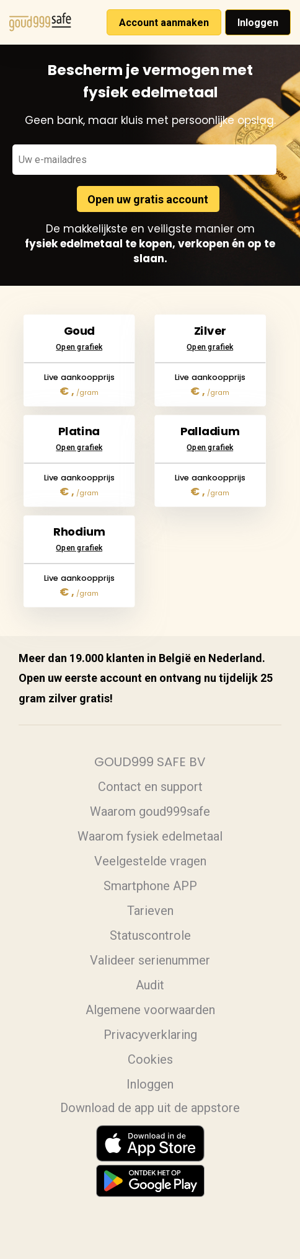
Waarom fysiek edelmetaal (150, 836)
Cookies (150, 1059)
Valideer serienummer (150, 960)
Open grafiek (79, 320)
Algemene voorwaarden (150, 1009)
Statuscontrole (150, 935)
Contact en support (150, 786)
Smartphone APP (150, 885)
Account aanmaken (164, 23)
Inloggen (257, 23)
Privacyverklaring (150, 1034)
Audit (150, 985)
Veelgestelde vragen (150, 861)
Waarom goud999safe (150, 811)
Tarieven (150, 910)
